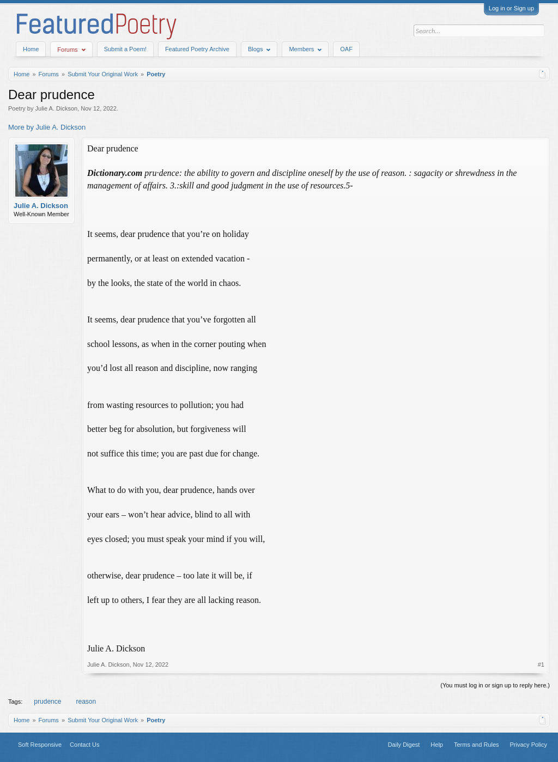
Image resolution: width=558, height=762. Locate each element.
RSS (136, 744)
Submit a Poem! (125, 49)
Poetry (17, 108)
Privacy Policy (528, 744)
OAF (346, 49)
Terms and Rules (476, 744)
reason (85, 701)
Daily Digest (404, 744)
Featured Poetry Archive (197, 49)
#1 (541, 664)
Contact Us (84, 744)
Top (122, 744)
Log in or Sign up (511, 8)
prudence (46, 701)
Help (436, 744)
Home (31, 49)
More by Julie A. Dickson (47, 127)
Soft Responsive (40, 744)
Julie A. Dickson (56, 108)
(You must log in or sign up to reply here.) (495, 685)
